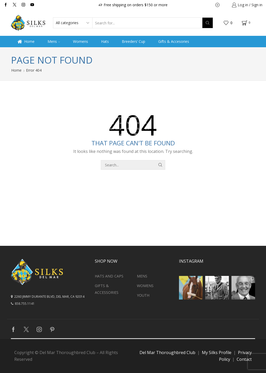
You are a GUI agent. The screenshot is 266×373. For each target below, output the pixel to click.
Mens (54, 41)
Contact (244, 359)
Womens (80, 41)
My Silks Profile (216, 352)
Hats (105, 41)
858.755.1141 (23, 303)
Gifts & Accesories (173, 41)
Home (26, 41)
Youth (143, 295)
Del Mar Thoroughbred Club (167, 352)
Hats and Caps (109, 276)
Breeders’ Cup (133, 41)
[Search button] (207, 23)
